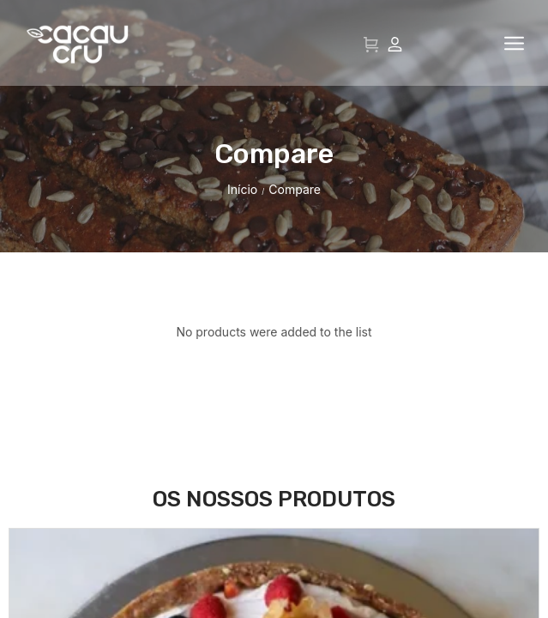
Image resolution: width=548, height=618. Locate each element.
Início (242, 275)
